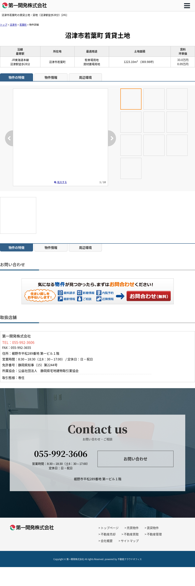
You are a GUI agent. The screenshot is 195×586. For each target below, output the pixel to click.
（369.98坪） (147, 62)
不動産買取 (131, 534)
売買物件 (133, 528)
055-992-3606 (60, 453)
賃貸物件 (153, 528)
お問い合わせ (149, 296)
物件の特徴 (16, 77)
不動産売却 (108, 534)
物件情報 (51, 77)
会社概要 (107, 541)
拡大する (60, 182)
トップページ (110, 528)
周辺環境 (85, 77)
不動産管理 (154, 534)
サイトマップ (130, 541)
